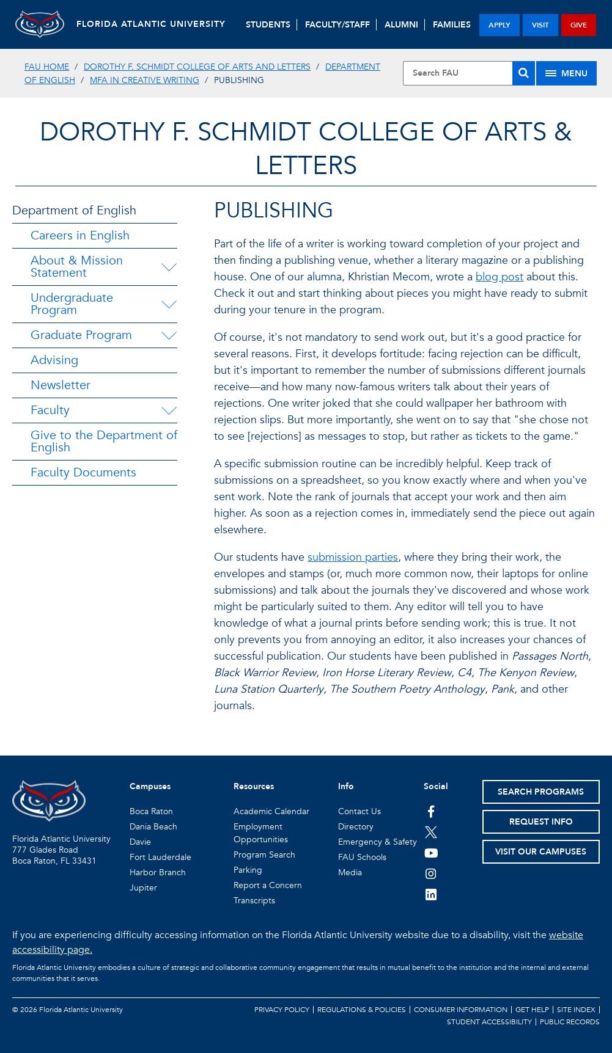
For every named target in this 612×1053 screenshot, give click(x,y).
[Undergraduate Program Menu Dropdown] (169, 304)
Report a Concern (268, 885)
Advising (54, 360)
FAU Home (46, 67)
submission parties (353, 557)
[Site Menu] (566, 73)
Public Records (570, 1022)
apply (499, 25)
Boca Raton (151, 811)
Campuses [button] (150, 786)
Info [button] (346, 786)
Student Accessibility (489, 1022)
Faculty (50, 410)
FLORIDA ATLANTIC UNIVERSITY (151, 24)
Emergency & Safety (377, 842)
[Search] (523, 73)
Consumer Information (460, 1010)
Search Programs (541, 792)
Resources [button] (254, 786)
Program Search (264, 855)
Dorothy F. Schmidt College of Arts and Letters (197, 67)
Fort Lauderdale (160, 857)
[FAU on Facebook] (431, 811)
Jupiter (143, 888)
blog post (499, 277)
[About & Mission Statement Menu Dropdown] (170, 267)
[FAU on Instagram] (431, 873)
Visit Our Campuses (540, 852)
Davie (140, 842)
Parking (248, 870)
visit (540, 25)
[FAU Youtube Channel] (431, 853)
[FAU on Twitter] (431, 832)
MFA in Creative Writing (144, 80)
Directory (356, 827)
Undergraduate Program (72, 304)
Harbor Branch (158, 872)
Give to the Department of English (104, 441)
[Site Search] (469, 73)
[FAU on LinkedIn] (431, 894)
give (578, 25)
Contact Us (359, 811)
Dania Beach (153, 827)
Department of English (74, 210)
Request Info (541, 822)
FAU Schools (362, 857)
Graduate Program (81, 335)
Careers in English (80, 235)
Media (350, 872)
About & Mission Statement (77, 266)
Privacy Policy (281, 1010)
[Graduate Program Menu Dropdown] (168, 335)
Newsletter (60, 385)
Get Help (532, 1010)
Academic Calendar (271, 811)
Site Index (576, 1010)
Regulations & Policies (361, 1010)
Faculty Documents (83, 472)
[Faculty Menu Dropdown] (168, 410)
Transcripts (254, 900)
